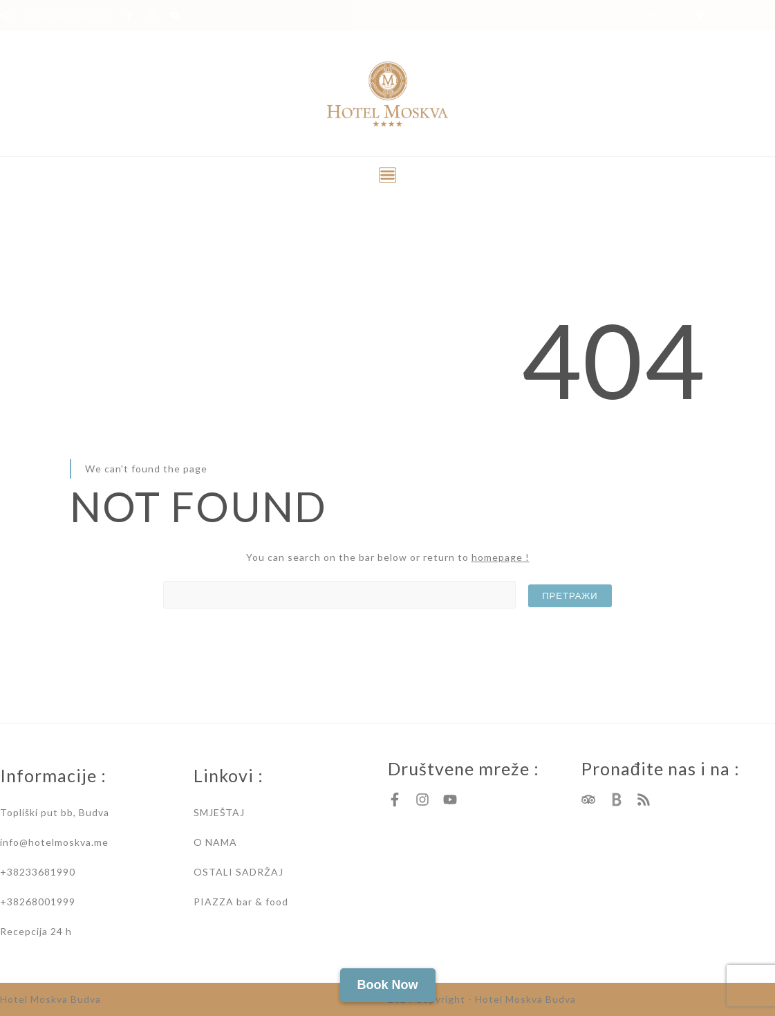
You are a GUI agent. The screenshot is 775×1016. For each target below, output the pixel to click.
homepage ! (500, 557)
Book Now (387, 985)
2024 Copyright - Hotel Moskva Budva (482, 999)
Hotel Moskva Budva (50, 999)
